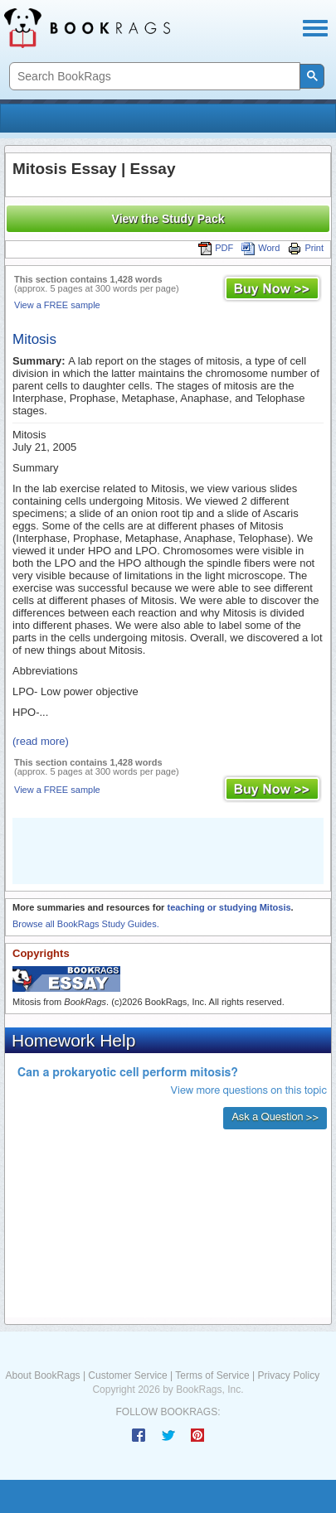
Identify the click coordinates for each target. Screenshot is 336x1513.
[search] (153, 76)
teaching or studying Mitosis (228, 907)
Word (260, 248)
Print (306, 248)
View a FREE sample (57, 305)
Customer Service (127, 1375)
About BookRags (43, 1375)
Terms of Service (212, 1375)
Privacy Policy (288, 1375)
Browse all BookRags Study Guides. (85, 924)
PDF (215, 248)
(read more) (40, 741)
